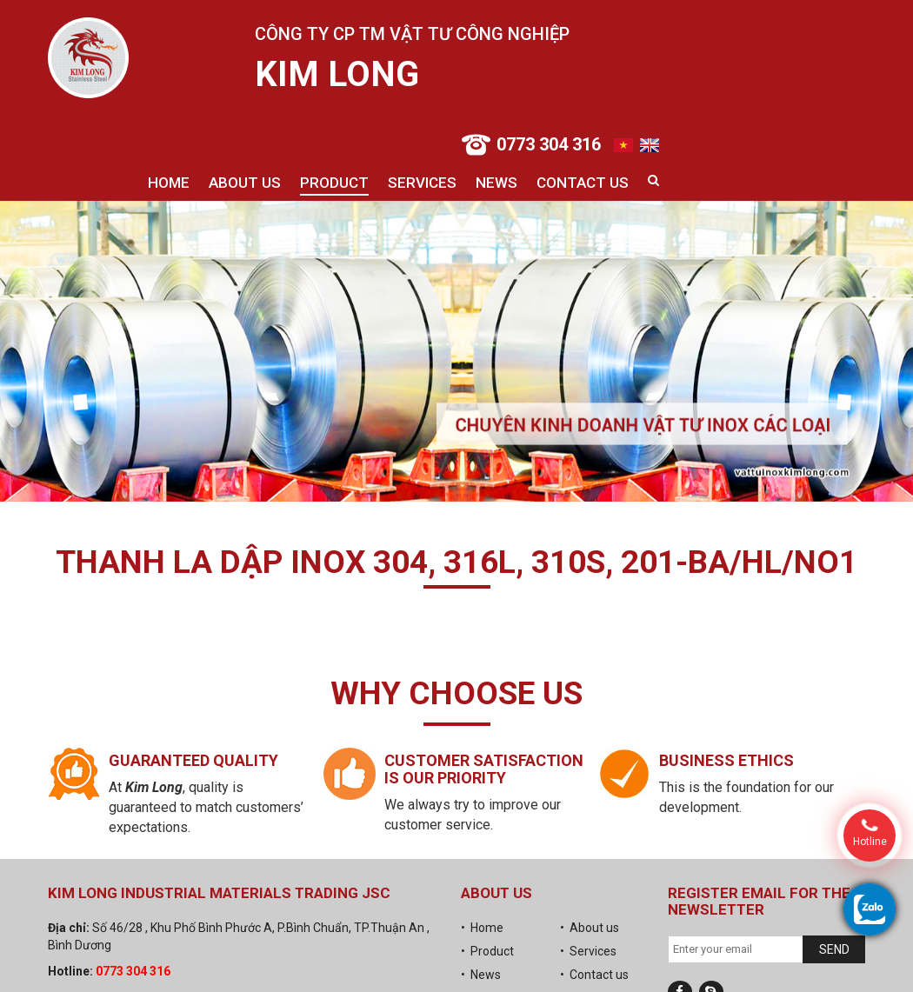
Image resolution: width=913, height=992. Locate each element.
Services (422, 182)
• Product (487, 951)
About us (245, 182)
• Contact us (594, 975)
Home (169, 182)
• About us (589, 928)
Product (334, 182)
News (496, 182)
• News (481, 975)
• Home (482, 928)
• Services (588, 951)
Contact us (582, 182)
